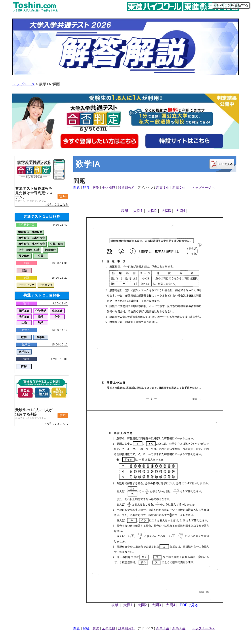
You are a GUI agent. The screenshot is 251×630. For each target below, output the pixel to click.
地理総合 (50, 249)
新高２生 (178, 187)
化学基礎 (40, 310)
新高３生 (162, 187)
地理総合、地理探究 (30, 232)
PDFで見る (189, 605)
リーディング (26, 285)
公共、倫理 (56, 244)
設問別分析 (126, 187)
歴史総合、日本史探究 (31, 238)
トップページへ (203, 187)
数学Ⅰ (24, 337)
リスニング (46, 285)
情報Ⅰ (24, 366)
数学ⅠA (41, 337)
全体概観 (108, 187)
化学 (57, 316)
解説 (96, 187)
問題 (76, 187)
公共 (40, 255)
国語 (24, 270)
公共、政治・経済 (29, 249)
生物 (24, 322)
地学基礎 (24, 316)
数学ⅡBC (24, 351)
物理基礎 (24, 310)
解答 (86, 187)
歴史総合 (24, 255)
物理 (40, 316)
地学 (40, 322)
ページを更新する (230, 5)
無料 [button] (63, 196)
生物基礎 (57, 310)
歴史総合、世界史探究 (31, 244)
